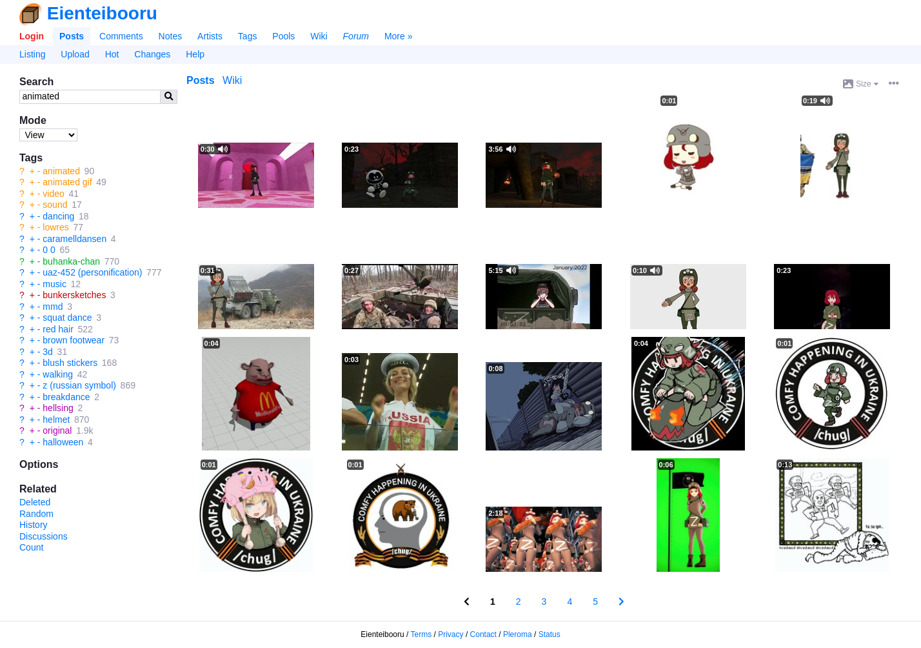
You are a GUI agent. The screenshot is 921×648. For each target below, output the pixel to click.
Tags (247, 36)
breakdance (66, 397)
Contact (483, 634)
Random (36, 514)
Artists (210, 36)
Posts (71, 36)
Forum (356, 36)
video (53, 193)
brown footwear (73, 340)
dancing (58, 216)
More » (398, 36)
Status (549, 634)
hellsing (58, 408)
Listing (32, 54)
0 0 (49, 250)
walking (58, 374)
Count (31, 547)
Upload (75, 54)
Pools (283, 36)
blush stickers (70, 363)
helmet (56, 419)
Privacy (450, 634)
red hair (58, 329)
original (57, 430)
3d (48, 352)
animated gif (67, 182)
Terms (421, 634)
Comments (121, 36)
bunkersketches (74, 295)
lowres (55, 227)
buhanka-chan (71, 261)
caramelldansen (74, 239)
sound (55, 204)
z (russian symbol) (79, 385)
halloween (63, 442)
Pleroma (517, 634)
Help (195, 54)
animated (61, 171)
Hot (112, 54)
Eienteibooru (102, 13)
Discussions (43, 536)
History (33, 525)
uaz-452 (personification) (92, 272)
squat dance (67, 317)
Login (31, 36)
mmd (53, 306)
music (54, 284)
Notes (171, 36)
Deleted (34, 502)
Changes (152, 54)
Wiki (318, 36)
